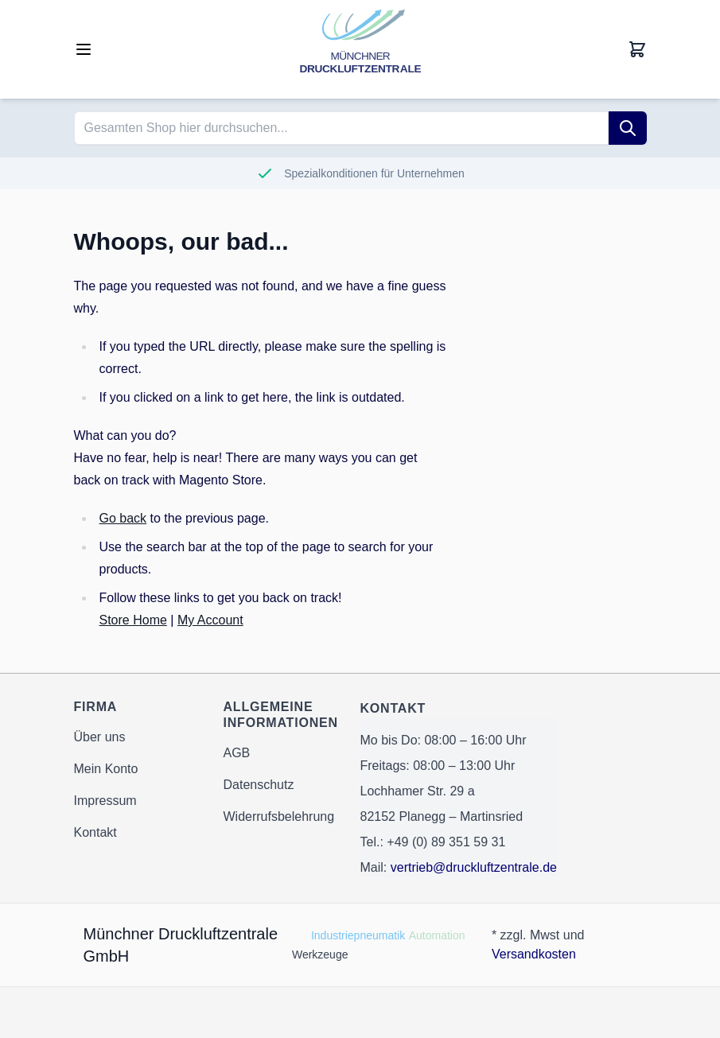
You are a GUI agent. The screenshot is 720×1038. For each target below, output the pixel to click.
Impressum (105, 800)
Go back (123, 518)
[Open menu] (83, 49)
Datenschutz (259, 784)
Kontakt (95, 832)
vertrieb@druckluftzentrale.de (474, 867)
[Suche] (628, 128)
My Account (210, 620)
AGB (237, 753)
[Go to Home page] (360, 49)
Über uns (100, 737)
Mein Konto (106, 769)
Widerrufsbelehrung (279, 816)
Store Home (133, 620)
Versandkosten (534, 954)
